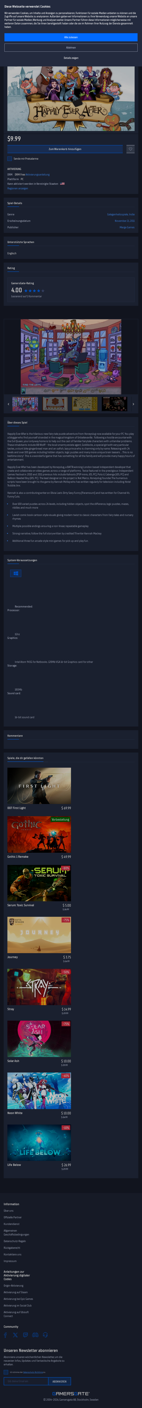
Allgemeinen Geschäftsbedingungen (16, 1232)
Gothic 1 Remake (17, 857)
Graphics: (12, 638)
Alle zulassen (71, 37)
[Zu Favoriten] (130, 149)
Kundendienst (11, 1224)
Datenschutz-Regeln (15, 1241)
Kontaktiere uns (12, 1254)
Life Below (14, 1165)
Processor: (13, 610)
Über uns (8, 1211)
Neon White (15, 1113)
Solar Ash (13, 1061)
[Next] (133, 404)
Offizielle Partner (13, 1217)
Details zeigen (71, 58)
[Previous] (8, 404)
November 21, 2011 (125, 221)
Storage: (12, 665)
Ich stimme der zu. (28, 1372)
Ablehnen (71, 47)
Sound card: (14, 693)
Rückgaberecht (12, 1248)
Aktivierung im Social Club (18, 1305)
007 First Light (16, 808)
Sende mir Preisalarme (26, 159)
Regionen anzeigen (17, 188)
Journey (12, 957)
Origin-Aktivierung (13, 1285)
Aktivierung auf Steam (16, 1292)
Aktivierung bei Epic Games (18, 1299)
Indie (132, 214)
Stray (10, 1009)
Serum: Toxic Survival (20, 905)
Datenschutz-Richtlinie (33, 1372)
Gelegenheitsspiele (117, 214)
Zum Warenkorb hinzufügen (65, 149)
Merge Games (127, 227)
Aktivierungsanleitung (38, 174)
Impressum (10, 1261)
